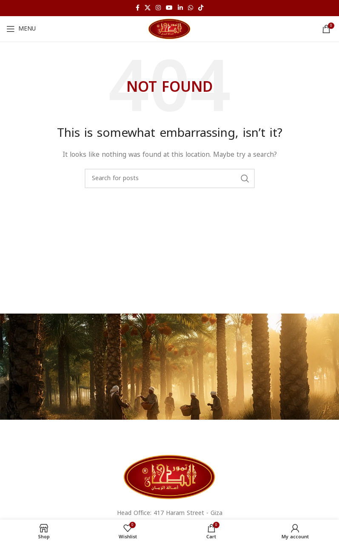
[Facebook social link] (137, 8)
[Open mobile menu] (21, 28)
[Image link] (170, 476)
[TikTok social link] (201, 8)
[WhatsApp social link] (190, 8)
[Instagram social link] (158, 8)
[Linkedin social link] (180, 8)
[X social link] (147, 8)
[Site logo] (169, 28)
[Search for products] (170, 178)
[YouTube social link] (169, 8)
